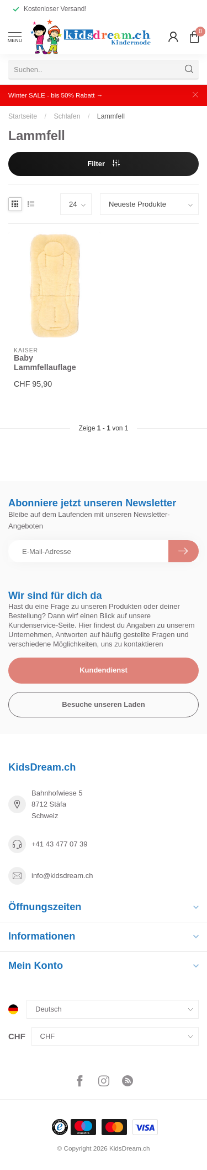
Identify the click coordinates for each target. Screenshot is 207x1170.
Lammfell (111, 116)
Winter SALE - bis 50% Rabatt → (55, 95)
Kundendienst (103, 670)
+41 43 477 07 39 (59, 844)
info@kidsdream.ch (62, 875)
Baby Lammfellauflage (45, 362)
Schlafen (67, 116)
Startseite (22, 116)
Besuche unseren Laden (103, 704)
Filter (103, 164)
